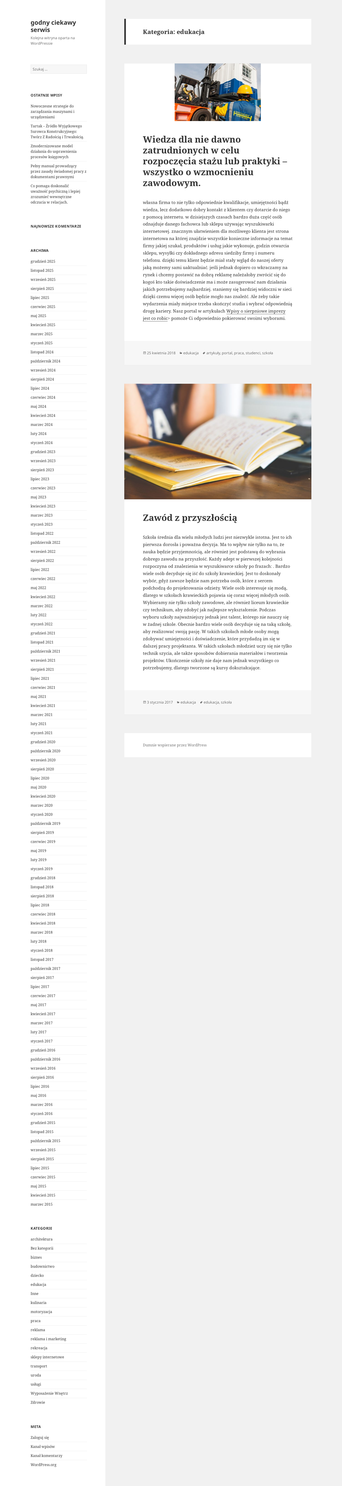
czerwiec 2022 (43, 578)
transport (39, 1366)
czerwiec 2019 (43, 841)
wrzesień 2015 (43, 1149)
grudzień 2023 (43, 451)
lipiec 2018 (40, 905)
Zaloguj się (40, 1437)
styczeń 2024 (42, 442)
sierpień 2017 (42, 977)
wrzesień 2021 (43, 660)
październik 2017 (45, 968)
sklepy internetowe (47, 1357)
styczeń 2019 (42, 868)
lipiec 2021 (40, 678)
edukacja (38, 1284)
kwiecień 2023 (43, 506)
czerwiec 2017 (43, 995)
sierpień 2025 (42, 288)
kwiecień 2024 (43, 415)
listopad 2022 (42, 533)
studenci (253, 352)
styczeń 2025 (42, 342)
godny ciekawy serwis (53, 26)
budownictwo (42, 1266)
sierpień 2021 (42, 669)
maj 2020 (38, 787)
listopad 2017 (42, 959)
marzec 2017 (42, 1022)
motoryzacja (41, 1311)
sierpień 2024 (42, 379)
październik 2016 (45, 1059)
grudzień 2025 (43, 261)
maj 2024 (38, 406)
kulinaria (38, 1302)
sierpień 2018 (42, 896)
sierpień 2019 (42, 832)
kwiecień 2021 (43, 705)
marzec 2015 (42, 1204)
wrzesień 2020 (43, 760)
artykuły (213, 352)
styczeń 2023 (42, 524)
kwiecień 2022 (43, 596)
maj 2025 (38, 315)
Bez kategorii (42, 1248)
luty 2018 (38, 941)
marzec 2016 (42, 1104)
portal (227, 352)
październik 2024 (45, 361)
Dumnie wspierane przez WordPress (175, 745)
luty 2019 (38, 859)
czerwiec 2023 (43, 488)
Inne (35, 1293)
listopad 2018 (42, 886)
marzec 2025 (42, 333)
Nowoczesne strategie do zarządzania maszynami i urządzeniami (52, 111)
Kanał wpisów (43, 1446)
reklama (38, 1329)
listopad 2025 (42, 270)
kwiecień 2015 (43, 1195)
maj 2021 (38, 696)
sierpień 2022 (42, 560)
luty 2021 (38, 723)
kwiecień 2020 (43, 796)
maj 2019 (38, 850)
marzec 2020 (42, 805)
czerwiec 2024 (43, 397)
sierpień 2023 (42, 469)
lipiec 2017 (40, 986)
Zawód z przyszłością (190, 517)
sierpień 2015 (42, 1158)
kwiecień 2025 (43, 324)
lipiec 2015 (40, 1167)
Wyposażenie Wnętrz (49, 1393)
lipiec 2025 (40, 297)
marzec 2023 (42, 515)
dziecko (37, 1275)
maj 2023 (38, 497)
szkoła (267, 352)
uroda (36, 1375)
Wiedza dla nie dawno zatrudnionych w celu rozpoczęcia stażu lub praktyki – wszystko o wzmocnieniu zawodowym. (215, 161)
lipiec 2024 (40, 388)
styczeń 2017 (42, 1041)
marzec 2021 (42, 714)
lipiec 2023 (40, 478)
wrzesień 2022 (43, 551)
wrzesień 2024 (43, 370)
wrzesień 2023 (43, 460)
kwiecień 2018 (43, 923)
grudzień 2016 (43, 1050)
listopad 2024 (42, 352)
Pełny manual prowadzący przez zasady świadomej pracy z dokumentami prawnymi (58, 171)
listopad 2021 (42, 642)
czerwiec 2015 (43, 1177)
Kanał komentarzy (46, 1455)
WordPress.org (43, 1464)
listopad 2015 (42, 1131)
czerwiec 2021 (43, 687)
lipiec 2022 (40, 569)
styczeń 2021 (42, 732)
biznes (36, 1257)
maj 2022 (38, 587)
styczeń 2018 (42, 950)
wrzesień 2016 (43, 1068)
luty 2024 (38, 433)
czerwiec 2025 (43, 306)
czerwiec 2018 (43, 914)
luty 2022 (38, 614)
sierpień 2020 (42, 769)
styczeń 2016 (42, 1113)
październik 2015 (45, 1140)
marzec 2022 (42, 605)
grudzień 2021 (43, 633)
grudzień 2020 (43, 741)
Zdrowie (38, 1402)
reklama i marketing (48, 1338)
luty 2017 (38, 1032)
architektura (42, 1239)
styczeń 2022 (42, 624)
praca (36, 1320)
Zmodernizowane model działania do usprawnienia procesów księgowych (54, 151)
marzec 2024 (42, 424)
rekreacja (39, 1347)
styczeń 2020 (42, 814)
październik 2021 (45, 651)
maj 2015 (38, 1186)
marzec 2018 (42, 932)
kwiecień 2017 (43, 1013)
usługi (36, 1384)
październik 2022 (45, 542)
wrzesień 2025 (43, 279)
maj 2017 (38, 1004)
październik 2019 (45, 823)
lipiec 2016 (40, 1086)
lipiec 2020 (40, 778)
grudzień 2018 (43, 877)
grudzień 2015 (43, 1122)
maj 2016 (38, 1095)
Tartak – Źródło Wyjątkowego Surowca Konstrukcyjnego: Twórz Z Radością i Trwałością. (57, 131)
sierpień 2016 (42, 1077)
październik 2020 (45, 750)
